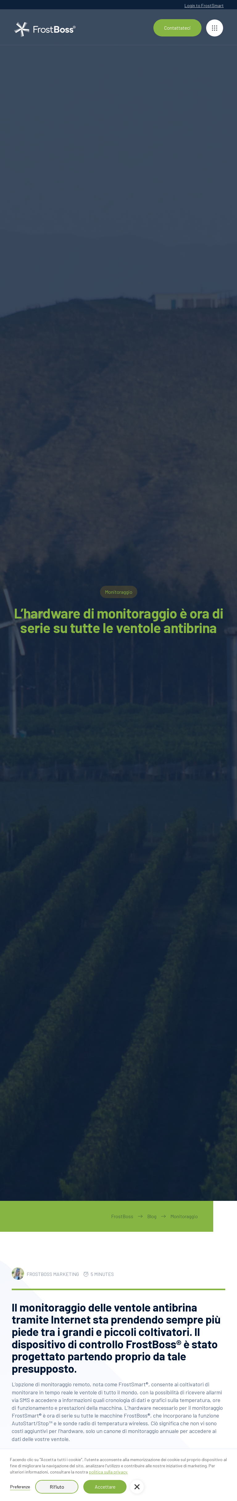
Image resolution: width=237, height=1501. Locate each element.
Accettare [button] (105, 1487)
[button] (137, 1487)
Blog (151, 1216)
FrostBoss (122, 1216)
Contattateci (177, 28)
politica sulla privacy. (108, 1471)
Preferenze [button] (20, 1486)
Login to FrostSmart (204, 5)
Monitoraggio (184, 1216)
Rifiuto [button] (57, 1487)
